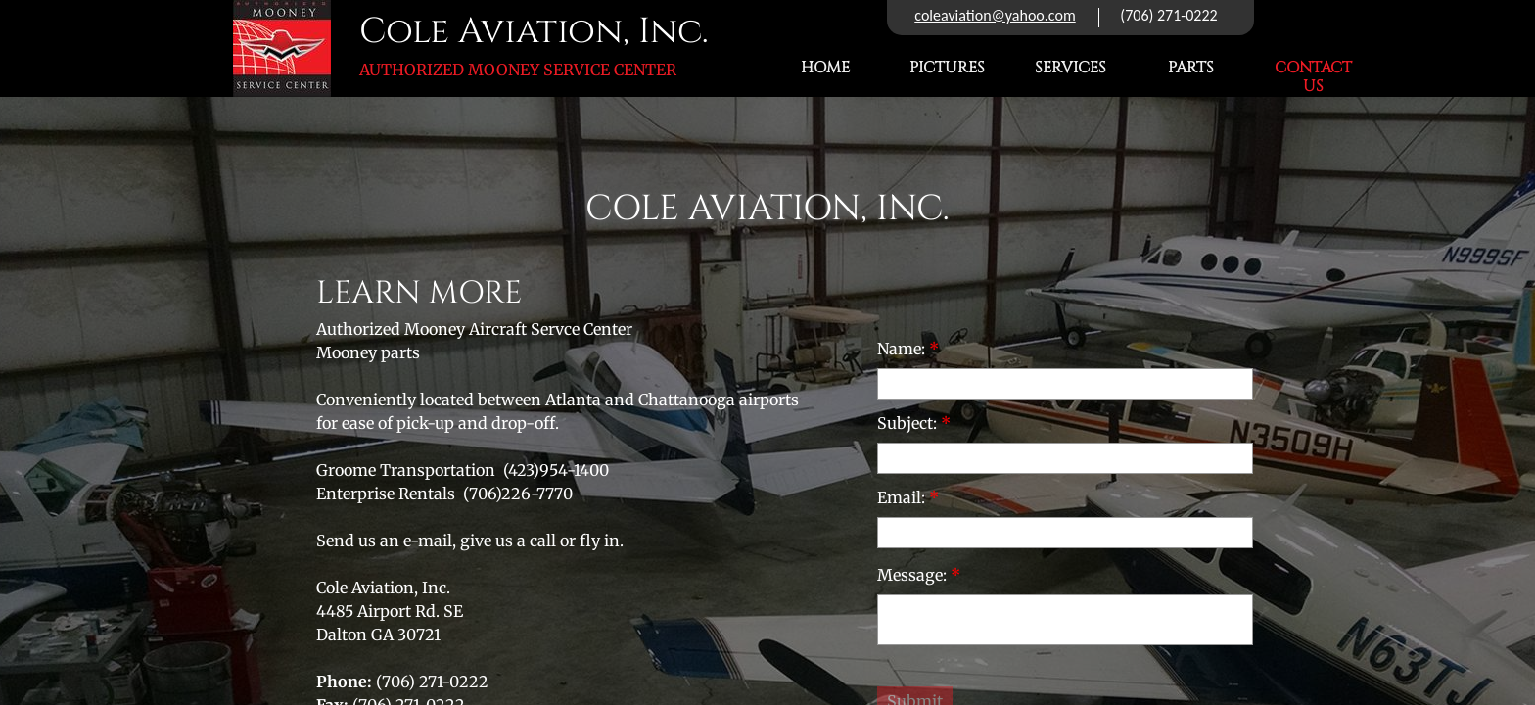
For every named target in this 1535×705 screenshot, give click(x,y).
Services (1070, 68)
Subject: (914, 423)
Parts (1191, 68)
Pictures (947, 68)
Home (825, 68)
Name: (908, 348)
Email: (908, 497)
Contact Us (1313, 77)
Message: (918, 575)
